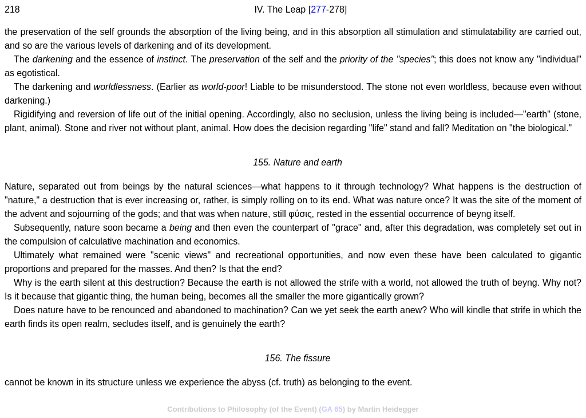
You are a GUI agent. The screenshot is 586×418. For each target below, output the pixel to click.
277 (318, 9)
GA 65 (332, 409)
